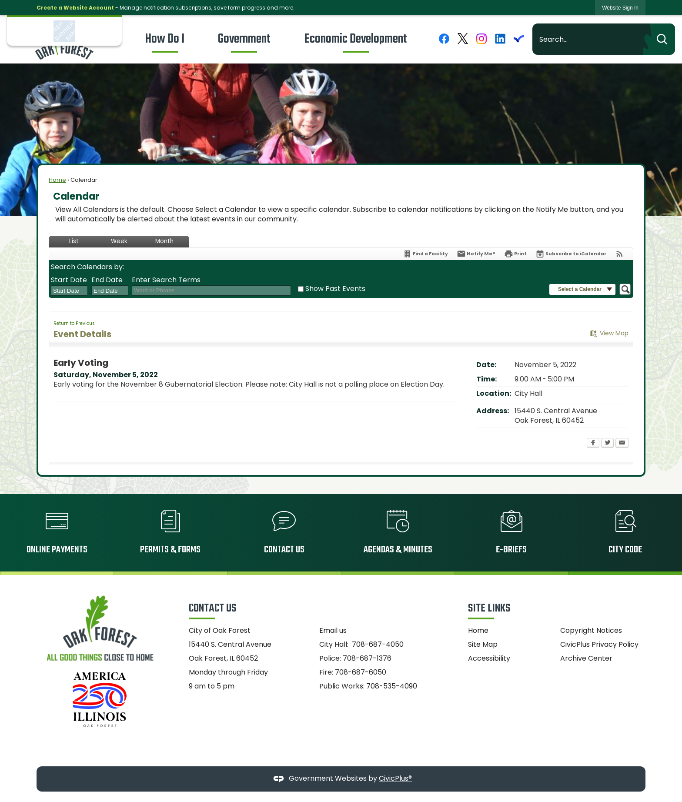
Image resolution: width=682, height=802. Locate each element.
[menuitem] (164, 39)
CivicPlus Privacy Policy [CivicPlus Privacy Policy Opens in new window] (599, 644)
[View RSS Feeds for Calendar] (619, 253)
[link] (620, 7)
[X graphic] (463, 38)
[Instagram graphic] (481, 38)
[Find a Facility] (425, 253)
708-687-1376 (367, 658)
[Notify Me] (476, 253)
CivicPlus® (395, 779)
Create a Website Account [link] (75, 7)
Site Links (489, 608)
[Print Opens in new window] (515, 253)
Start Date (69, 280)
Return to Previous (74, 323)
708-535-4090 (391, 686)
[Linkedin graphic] (500, 38)
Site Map (483, 644)
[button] (659, 39)
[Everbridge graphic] (519, 38)
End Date (107, 280)
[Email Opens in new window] (622, 443)
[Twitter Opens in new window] (607, 443)
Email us (333, 630)
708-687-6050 (360, 672)
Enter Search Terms (166, 280)
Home (57, 180)
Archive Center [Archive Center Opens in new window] (586, 658)
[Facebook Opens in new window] (593, 443)
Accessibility (489, 658)
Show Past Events (335, 289)
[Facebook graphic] (444, 38)
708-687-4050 (378, 644)
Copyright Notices (591, 630)
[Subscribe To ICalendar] (570, 253)
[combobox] (69, 290)
